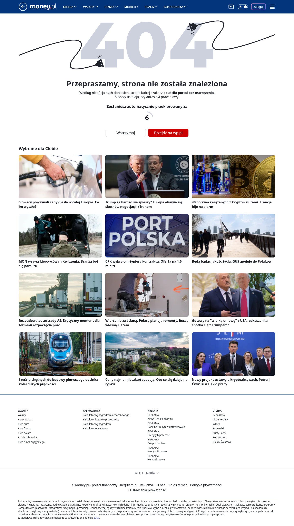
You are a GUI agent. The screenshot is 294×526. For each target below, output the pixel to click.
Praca (149, 7)
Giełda (68, 7)
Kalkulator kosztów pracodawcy (101, 419)
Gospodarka (173, 7)
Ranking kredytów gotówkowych (166, 427)
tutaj (96, 517)
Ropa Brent (219, 437)
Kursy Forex (219, 433)
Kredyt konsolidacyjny (160, 418)
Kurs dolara (24, 433)
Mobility (131, 7)
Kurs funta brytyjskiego (31, 442)
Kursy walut (24, 419)
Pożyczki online (156, 443)
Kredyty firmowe (157, 451)
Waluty (89, 7)
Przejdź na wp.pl (168, 132)
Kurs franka (24, 428)
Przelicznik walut (27, 437)
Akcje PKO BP (220, 419)
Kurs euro (23, 424)
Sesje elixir (219, 428)
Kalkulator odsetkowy (95, 428)
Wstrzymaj (125, 132)
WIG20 (216, 424)
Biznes (110, 7)
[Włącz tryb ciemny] (243, 6)
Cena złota (219, 415)
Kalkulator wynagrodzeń (97, 424)
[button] (272, 6)
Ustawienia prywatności (147, 490)
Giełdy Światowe (222, 442)
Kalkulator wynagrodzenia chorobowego (106, 415)
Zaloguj (259, 7)
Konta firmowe (156, 459)
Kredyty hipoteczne (159, 435)
